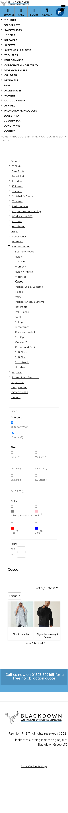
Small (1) (15, 456)
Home (4, 136)
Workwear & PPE (15, 70)
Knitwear (10, 40)
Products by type (25, 136)
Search (47, 12)
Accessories (13, 90)
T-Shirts (10, 20)
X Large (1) (41, 468)
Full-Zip (19, 337)
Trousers (11, 55)
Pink (37, 515)
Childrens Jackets (25, 332)
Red (13, 532)
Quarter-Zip (22, 342)
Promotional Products (20, 110)
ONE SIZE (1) (17, 491)
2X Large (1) (17, 479)
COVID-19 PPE (12, 125)
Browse (9, 12)
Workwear (21, 276)
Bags (7, 85)
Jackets (9, 45)
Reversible (21, 306)
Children (10, 75)
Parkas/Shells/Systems (29, 286)
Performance (13, 60)
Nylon (18, 256)
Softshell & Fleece (17, 50)
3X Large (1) (41, 479)
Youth (18, 317)
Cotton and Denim (26, 347)
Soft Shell (20, 357)
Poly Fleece (22, 312)
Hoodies (9, 35)
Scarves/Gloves (24, 251)
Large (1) (16, 468)
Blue (37, 532)
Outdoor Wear (14, 100)
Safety (19, 322)
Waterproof (22, 327)
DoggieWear (12, 120)
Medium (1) (41, 456)
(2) (22, 514)
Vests (18, 296)
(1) (38, 514)
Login (33, 12)
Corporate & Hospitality (21, 65)
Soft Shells (21, 352)
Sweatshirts (13, 30)
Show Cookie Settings (34, 766)
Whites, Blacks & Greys (24, 515)
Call (21, 12)
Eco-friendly (22, 362)
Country (10, 130)
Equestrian (12, 115)
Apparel (9, 105)
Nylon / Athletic (24, 271)
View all (15, 161)
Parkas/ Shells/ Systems (29, 301)
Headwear (11, 80)
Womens (10, 95)
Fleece (19, 291)
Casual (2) (17, 437)
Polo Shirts (12, 25)
